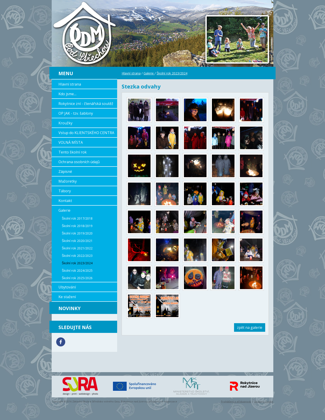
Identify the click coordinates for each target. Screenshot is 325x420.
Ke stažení (67, 296)
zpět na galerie (249, 327)
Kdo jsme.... (67, 93)
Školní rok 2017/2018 (77, 218)
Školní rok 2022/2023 (77, 255)
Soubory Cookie (263, 401)
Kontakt (65, 200)
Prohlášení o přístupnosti (236, 401)
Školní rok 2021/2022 (77, 248)
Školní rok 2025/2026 (77, 278)
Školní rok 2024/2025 (77, 270)
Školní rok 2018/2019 (77, 226)
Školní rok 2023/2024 (77, 263)
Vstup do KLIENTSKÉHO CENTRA (86, 132)
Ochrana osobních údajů (79, 161)
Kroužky (65, 123)
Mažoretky (67, 181)
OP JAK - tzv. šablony (75, 113)
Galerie (64, 210)
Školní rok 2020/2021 (77, 241)
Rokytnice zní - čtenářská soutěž (85, 103)
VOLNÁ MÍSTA (70, 142)
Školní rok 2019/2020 (77, 233)
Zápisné (65, 171)
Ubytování (67, 287)
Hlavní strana (69, 84)
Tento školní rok (72, 152)
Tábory (64, 190)
